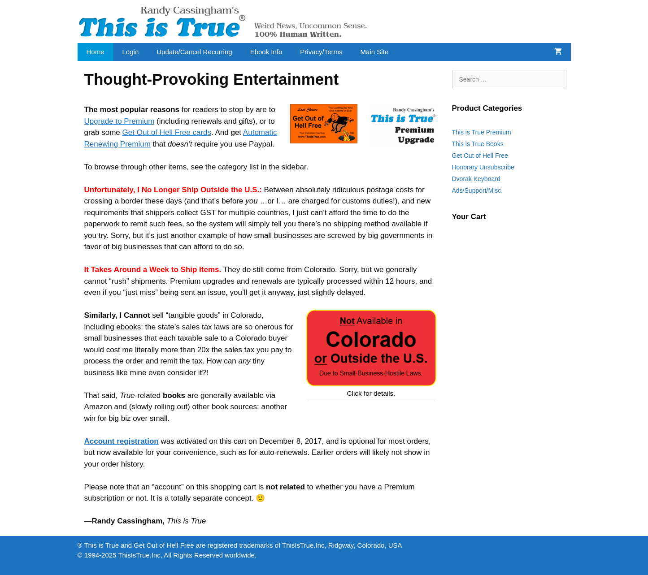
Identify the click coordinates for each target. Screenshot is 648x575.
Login (130, 52)
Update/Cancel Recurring (194, 52)
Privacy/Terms (321, 52)
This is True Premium (481, 132)
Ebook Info (266, 52)
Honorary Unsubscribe (483, 167)
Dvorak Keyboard (476, 178)
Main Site (375, 52)
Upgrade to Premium (119, 121)
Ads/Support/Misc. (477, 190)
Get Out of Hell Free (480, 155)
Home (95, 52)
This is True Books (478, 143)
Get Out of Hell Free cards (166, 132)
